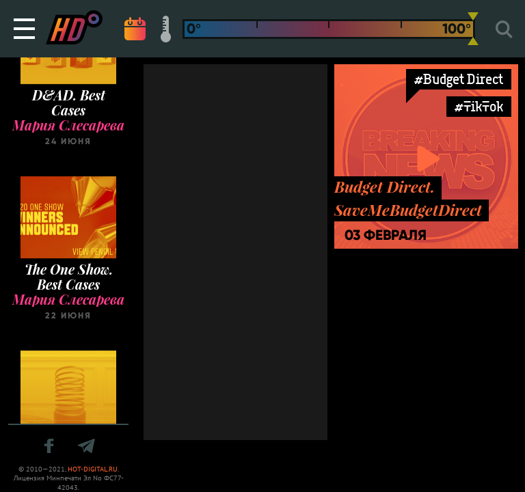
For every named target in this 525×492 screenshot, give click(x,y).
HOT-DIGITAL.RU (93, 469)
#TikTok (479, 106)
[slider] (473, 28)
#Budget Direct (458, 79)
